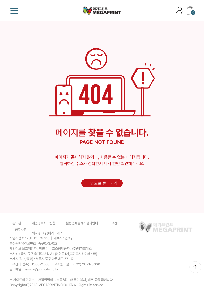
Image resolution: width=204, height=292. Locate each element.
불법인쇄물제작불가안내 (82, 223)
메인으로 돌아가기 (102, 183)
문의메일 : (34, 269)
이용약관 (15, 223)
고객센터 (114, 223)
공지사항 (21, 230)
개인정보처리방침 (43, 223)
